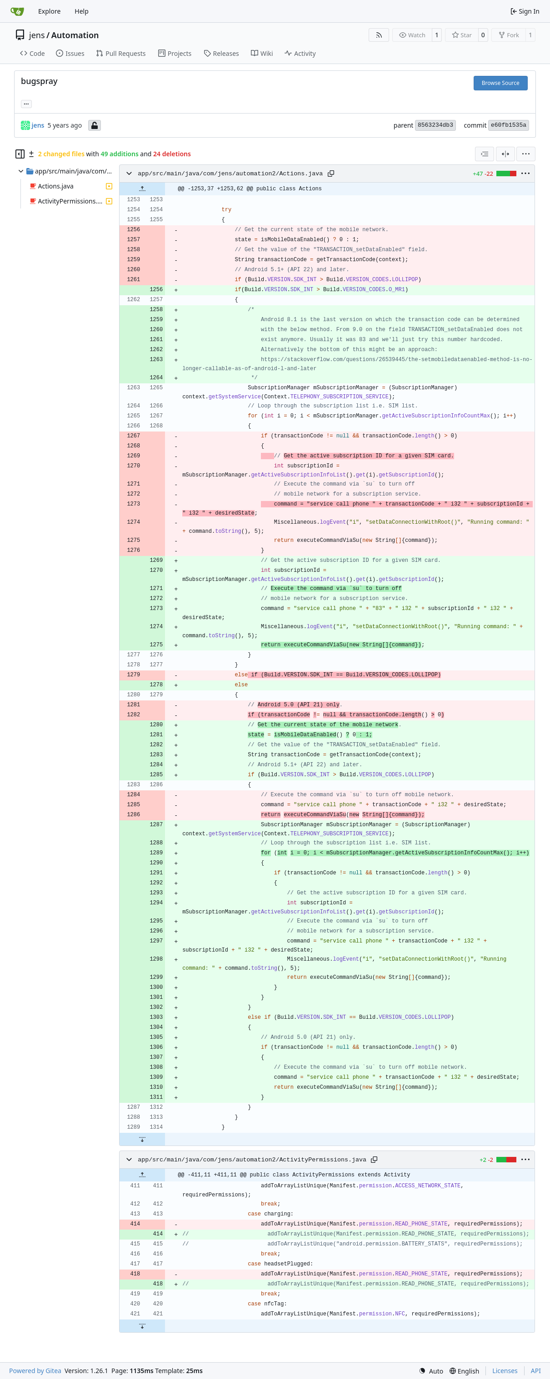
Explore (49, 11)
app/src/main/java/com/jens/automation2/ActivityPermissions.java (252, 1159)
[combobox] (484, 154)
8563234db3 (435, 125)
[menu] (525, 154)
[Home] (17, 11)
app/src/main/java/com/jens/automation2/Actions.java (230, 173)
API (536, 1370)
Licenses (505, 1370)
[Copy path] (331, 173)
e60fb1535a (508, 125)
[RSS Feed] (379, 35)
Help (82, 11)
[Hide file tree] (20, 154)
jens (37, 35)
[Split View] (505, 154)
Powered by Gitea (35, 1370)
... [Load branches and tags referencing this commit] (26, 103)
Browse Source (501, 83)
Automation (75, 35)
